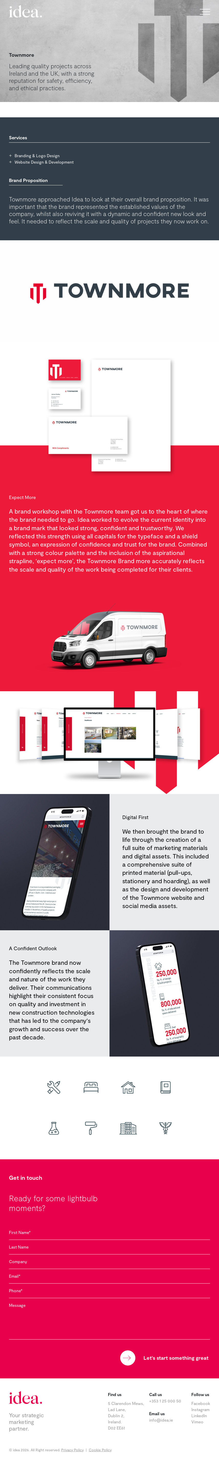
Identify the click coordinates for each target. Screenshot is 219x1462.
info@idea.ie (161, 1420)
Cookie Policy (100, 1450)
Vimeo (197, 1421)
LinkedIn (199, 1415)
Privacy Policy (72, 1450)
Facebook (200, 1403)
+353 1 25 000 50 (165, 1400)
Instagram (200, 1409)
